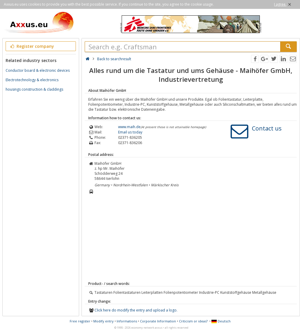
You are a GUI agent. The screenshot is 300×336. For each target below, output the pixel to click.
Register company (31, 46)
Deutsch (221, 321)
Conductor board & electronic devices (38, 70)
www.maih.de (129, 126)
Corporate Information (158, 321)
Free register (80, 321)
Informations (127, 321)
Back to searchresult (114, 58)
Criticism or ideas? (193, 321)
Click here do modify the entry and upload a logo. (135, 310)
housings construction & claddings (34, 89)
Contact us (267, 128)
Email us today (130, 132)
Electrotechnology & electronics (32, 79)
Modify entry (103, 321)
